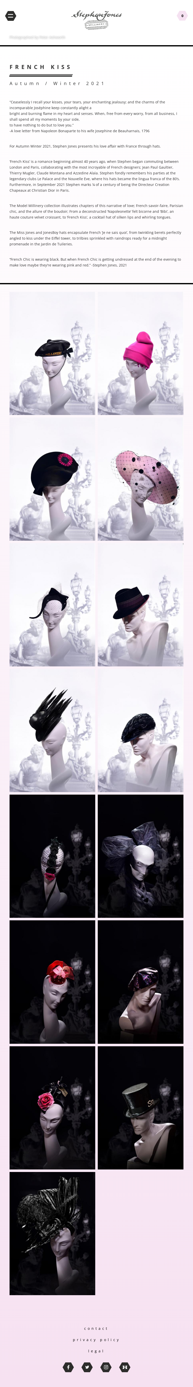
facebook (68, 1367)
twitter (87, 1367)
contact (96, 1328)
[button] (52, 353)
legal (96, 1351)
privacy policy (96, 1339)
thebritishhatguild (124, 1367)
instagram (106, 1367)
